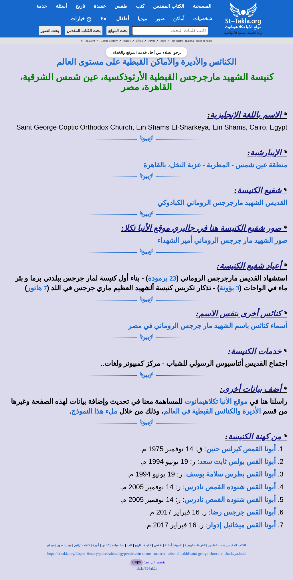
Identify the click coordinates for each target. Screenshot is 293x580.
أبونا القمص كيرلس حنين (241, 449)
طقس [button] (120, 6)
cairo (163, 40)
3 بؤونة (229, 288)
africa (139, 40)
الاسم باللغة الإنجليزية (245, 114)
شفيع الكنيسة (259, 190)
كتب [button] (140, 6)
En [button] (104, 18)
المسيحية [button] (202, 6)
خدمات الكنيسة (256, 351)
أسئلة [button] (61, 6)
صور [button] (160, 18)
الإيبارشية (265, 152)
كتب (129, 545)
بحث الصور (50, 30)
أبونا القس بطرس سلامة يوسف (231, 474)
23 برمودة (162, 278)
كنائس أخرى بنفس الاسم (240, 313)
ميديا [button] (142, 18)
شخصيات (118, 545)
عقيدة (147, 545)
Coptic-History (109, 40)
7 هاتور (37, 288)
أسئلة (168, 545)
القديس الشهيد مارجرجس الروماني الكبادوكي (222, 202)
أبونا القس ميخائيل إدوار (241, 525)
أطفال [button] (122, 18)
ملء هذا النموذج (94, 411)
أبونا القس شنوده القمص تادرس (230, 487)
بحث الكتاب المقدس (84, 30)
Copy (136, 562)
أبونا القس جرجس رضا (243, 512)
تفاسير (212, 545)
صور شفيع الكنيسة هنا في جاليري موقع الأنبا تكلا (202, 228)
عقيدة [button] (100, 6)
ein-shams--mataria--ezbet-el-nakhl (192, 40)
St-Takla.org (88, 40)
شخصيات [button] (204, 18)
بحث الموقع (118, 30)
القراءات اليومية (195, 545)
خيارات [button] (81, 19)
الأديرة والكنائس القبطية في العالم (212, 411)
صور (60, 545)
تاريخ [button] (80, 6)
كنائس (106, 545)
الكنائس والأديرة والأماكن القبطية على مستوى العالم (147, 61)
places (126, 40)
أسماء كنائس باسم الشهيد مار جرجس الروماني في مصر (207, 325)
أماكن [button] (179, 18)
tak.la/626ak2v (147, 568)
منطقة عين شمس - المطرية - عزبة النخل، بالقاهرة (215, 165)
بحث (222, 545)
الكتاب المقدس (236, 545)
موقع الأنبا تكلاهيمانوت (216, 401)
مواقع (51, 545)
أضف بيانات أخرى (252, 389)
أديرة (95, 545)
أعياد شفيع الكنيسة (250, 265)
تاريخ (138, 545)
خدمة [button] (41, 6)
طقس (158, 545)
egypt (152, 40)
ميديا (69, 545)
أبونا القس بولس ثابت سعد (237, 461)
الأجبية (178, 545)
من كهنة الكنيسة (254, 436)
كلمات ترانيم (82, 545)
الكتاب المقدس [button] (168, 6)
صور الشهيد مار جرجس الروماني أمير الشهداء (222, 240)
